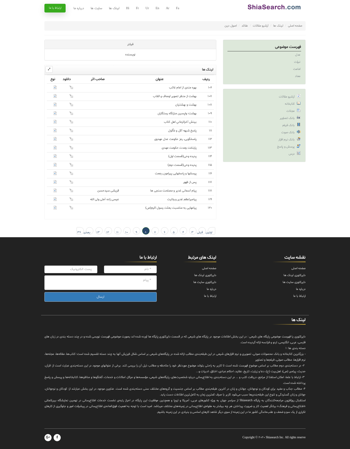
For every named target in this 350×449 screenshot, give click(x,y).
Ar (167, 8)
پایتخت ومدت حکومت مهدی (179, 148)
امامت (297, 69)
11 (117, 232)
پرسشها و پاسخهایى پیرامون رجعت (176, 173)
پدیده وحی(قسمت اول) (182, 156)
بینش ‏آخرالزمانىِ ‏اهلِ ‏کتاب (180, 122)
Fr (137, 8)
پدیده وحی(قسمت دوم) (182, 165)
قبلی (200, 232)
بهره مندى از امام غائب (182, 87)
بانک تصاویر (287, 118)
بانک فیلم (288, 125)
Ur (147, 8)
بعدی (88, 232)
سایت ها (96, 8)
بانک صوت (288, 132)
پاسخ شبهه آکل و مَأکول (182, 131)
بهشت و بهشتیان (186, 105)
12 (107, 232)
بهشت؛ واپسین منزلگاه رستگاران (177, 113)
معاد (297, 76)
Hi (127, 8)
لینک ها (114, 8)
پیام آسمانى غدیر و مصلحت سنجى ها (173, 191)
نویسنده (130, 54)
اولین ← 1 (210, 232)
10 (126, 232)
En (157, 8)
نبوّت (297, 62)
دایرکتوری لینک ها (294, 275)
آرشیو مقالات (261, 26)
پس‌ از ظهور (190, 182)
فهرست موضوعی (288, 47)
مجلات (290, 111)
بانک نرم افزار (286, 139)
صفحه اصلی (295, 26)
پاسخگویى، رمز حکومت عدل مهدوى (175, 139)
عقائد (245, 26)
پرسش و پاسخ (286, 147)
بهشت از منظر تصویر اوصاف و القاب (174, 96)
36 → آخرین (79, 232)
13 (98, 232)
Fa (177, 8)
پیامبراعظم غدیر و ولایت (181, 199)
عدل (297, 55)
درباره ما (78, 8)
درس (292, 154)
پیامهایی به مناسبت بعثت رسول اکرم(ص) (171, 208)
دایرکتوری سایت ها (294, 282)
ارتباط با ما (55, 8)
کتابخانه (290, 104)
